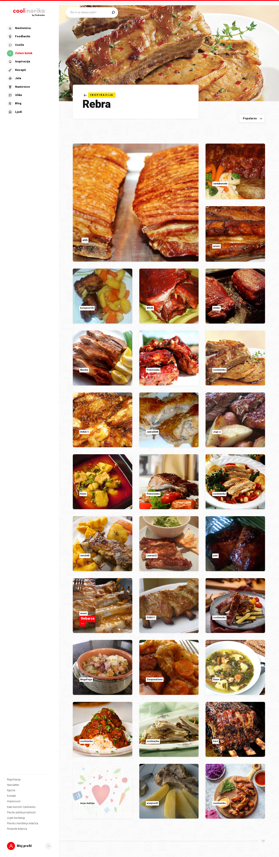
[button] (29, 846)
